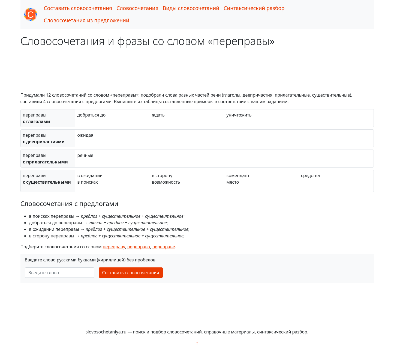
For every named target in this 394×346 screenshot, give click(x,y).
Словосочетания (137, 8)
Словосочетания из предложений (86, 20)
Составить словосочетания (78, 8)
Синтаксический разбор (254, 8)
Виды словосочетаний (191, 8)
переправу (114, 247)
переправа (138, 247)
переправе (163, 247)
